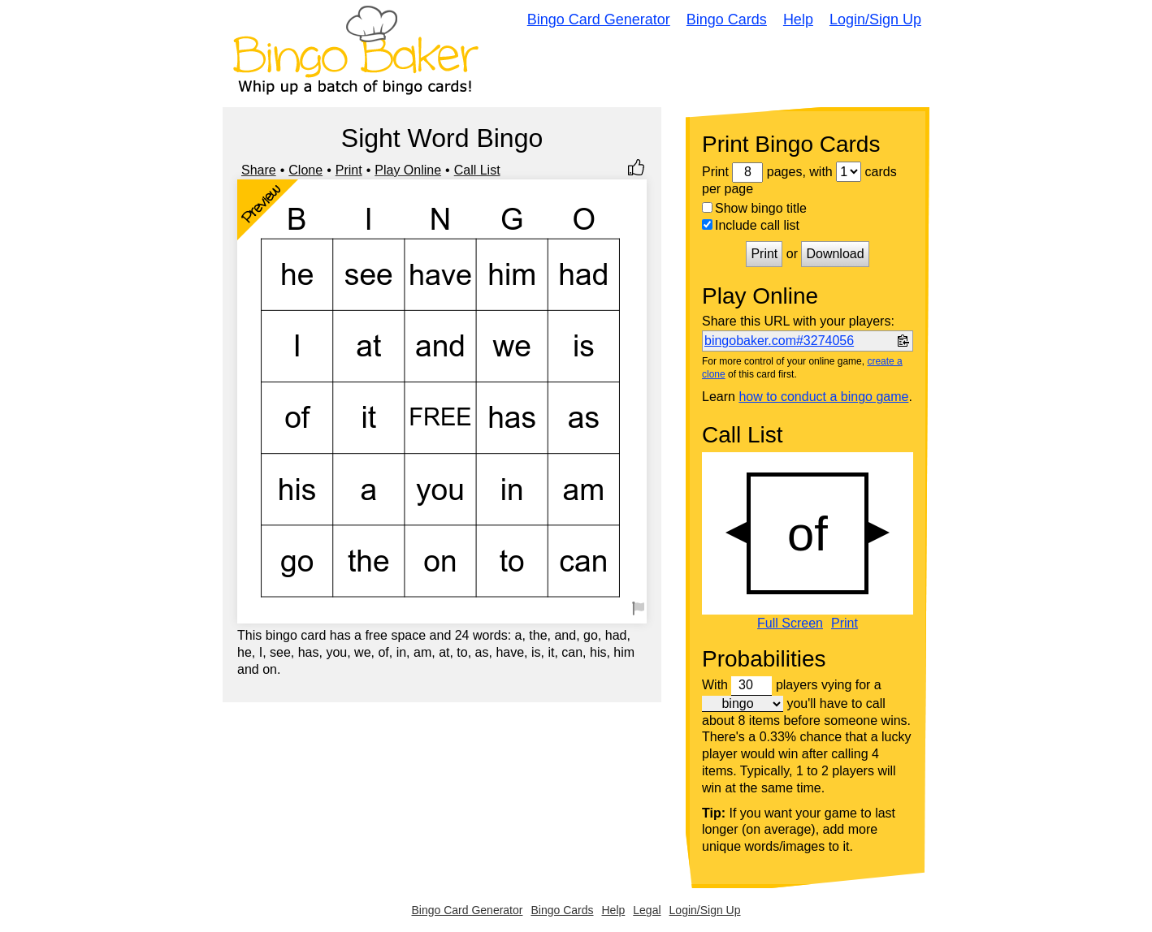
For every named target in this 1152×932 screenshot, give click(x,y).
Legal (646, 910)
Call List (477, 170)
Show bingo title (754, 208)
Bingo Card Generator (598, 19)
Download (835, 254)
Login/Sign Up (875, 19)
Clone (305, 170)
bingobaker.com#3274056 (779, 340)
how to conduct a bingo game (823, 396)
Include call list (750, 225)
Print (349, 170)
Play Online (408, 170)
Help (798, 19)
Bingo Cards (726, 19)
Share (258, 170)
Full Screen (790, 623)
